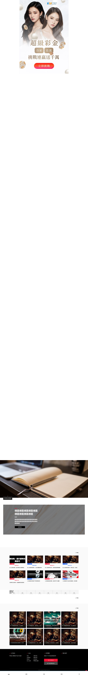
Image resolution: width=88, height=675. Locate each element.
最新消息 (35, 655)
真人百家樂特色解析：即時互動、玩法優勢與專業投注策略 (70, 567)
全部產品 (28, 657)
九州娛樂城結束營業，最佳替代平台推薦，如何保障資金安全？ (53, 581)
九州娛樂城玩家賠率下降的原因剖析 (33, 581)
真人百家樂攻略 (12, 564)
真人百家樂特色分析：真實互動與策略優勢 (52, 567)
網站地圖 (36, 660)
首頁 (28, 655)
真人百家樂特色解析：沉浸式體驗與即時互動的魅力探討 (35, 567)
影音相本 (35, 659)
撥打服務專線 (47, 658)
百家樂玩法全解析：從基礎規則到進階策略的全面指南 (17, 582)
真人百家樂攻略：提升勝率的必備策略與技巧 (17, 567)
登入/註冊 (29, 660)
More (76, 552)
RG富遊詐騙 (29, 578)
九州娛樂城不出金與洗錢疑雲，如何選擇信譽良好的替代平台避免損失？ (70, 581)
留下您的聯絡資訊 (51, 663)
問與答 (28, 659)
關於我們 (35, 657)
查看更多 (20, 527)
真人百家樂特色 (29, 564)
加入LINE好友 (51, 660)
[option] (44, 479)
